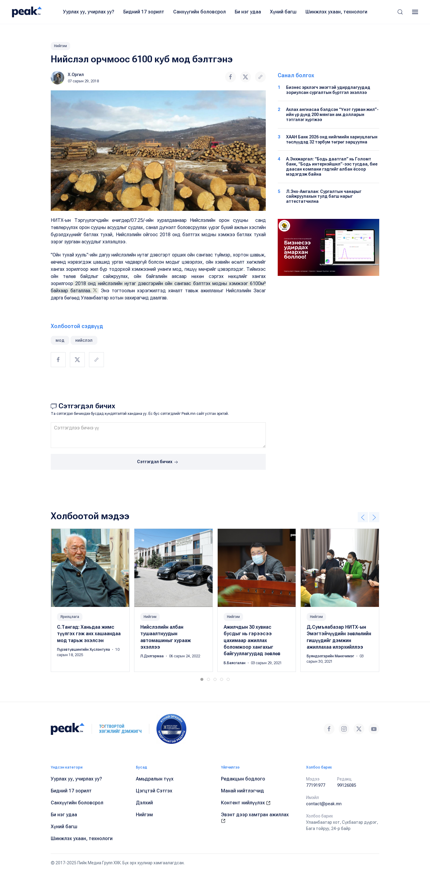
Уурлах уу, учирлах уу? (88, 12)
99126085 (346, 785)
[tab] (201, 679)
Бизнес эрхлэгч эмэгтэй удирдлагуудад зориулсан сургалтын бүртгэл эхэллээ (328, 90)
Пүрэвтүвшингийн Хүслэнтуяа (84, 649)
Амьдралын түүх (154, 779)
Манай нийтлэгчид (242, 791)
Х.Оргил (76, 74)
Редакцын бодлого (243, 779)
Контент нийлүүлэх (246, 803)
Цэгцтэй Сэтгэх (154, 791)
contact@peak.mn (324, 803)
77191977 (315, 785)
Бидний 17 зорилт (143, 12)
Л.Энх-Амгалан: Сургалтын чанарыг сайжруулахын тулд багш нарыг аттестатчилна (323, 196)
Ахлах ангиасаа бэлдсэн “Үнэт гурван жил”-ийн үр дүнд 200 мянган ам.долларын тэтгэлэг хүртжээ (332, 114)
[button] (400, 12)
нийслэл (84, 340)
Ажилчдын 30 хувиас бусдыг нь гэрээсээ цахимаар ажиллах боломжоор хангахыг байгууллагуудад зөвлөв (252, 640)
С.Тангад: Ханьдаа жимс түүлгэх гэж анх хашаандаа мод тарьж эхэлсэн (89, 633)
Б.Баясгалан (235, 663)
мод (60, 340)
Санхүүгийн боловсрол (199, 12)
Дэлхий (144, 803)
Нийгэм (60, 46)
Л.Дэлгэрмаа (152, 656)
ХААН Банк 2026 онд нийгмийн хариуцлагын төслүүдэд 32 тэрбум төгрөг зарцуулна (331, 139)
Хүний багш (283, 12)
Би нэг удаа (248, 12)
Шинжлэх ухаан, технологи (336, 12)
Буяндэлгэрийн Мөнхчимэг (331, 656)
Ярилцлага (69, 617)
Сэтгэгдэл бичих (158, 462)
